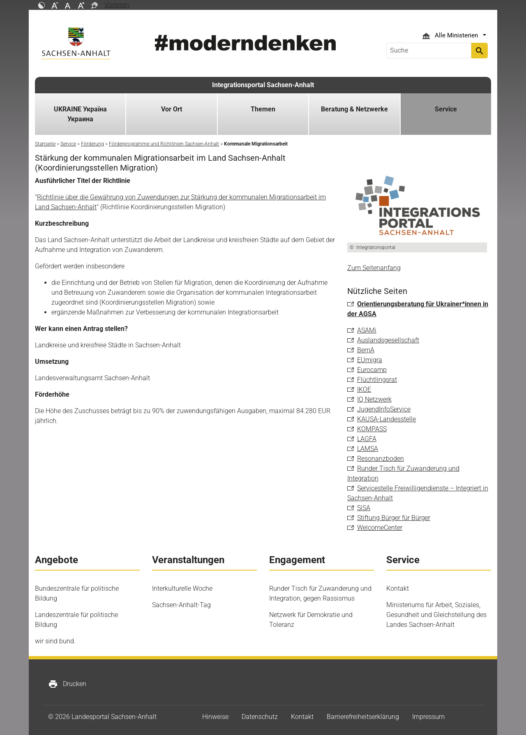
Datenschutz (260, 717)
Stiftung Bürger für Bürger (393, 518)
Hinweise (215, 717)
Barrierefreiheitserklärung (363, 717)
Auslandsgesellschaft (388, 340)
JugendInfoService (384, 409)
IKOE (364, 389)
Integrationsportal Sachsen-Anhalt (263, 85)
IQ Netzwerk (374, 399)
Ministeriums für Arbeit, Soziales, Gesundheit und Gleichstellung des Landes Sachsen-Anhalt (436, 615)
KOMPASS (372, 429)
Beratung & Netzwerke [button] (354, 109)
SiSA (363, 508)
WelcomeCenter (379, 528)
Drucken (67, 684)
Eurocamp (372, 370)
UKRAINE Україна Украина (80, 114)
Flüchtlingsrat (377, 380)
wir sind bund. (55, 641)
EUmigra (369, 360)
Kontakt (397, 588)
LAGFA (366, 439)
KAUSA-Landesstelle (386, 419)
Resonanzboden (380, 458)
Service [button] (446, 109)
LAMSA (367, 449)
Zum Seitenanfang (374, 268)
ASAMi (366, 330)
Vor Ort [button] (171, 109)
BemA (365, 350)
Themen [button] (263, 109)
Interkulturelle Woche (182, 588)
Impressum (428, 717)
